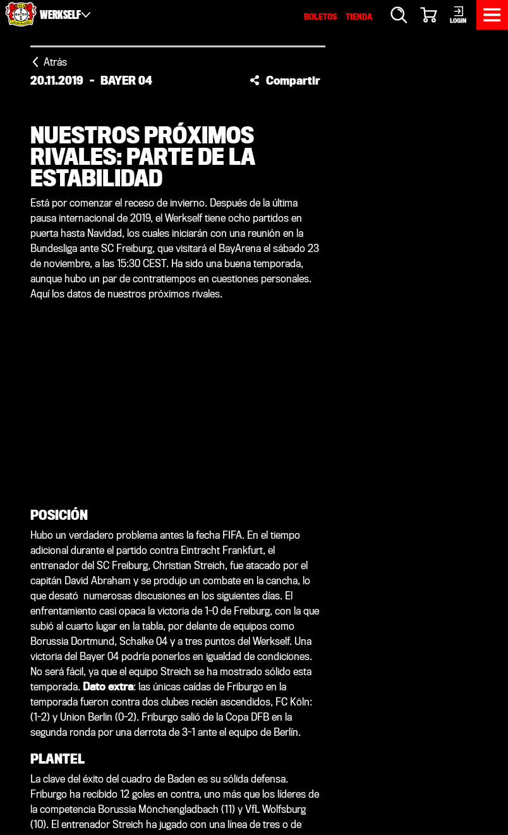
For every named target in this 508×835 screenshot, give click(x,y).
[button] (285, 80)
